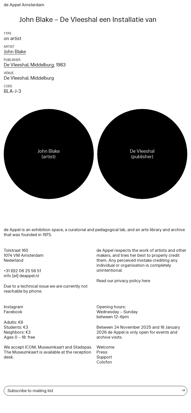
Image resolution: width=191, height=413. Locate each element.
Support (104, 357)
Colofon (104, 362)
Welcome (105, 347)
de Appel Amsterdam (24, 5)
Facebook (13, 312)
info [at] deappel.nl (21, 276)
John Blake (15, 52)
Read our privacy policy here (123, 281)
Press (101, 352)
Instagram (13, 307)
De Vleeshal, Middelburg (29, 65)
